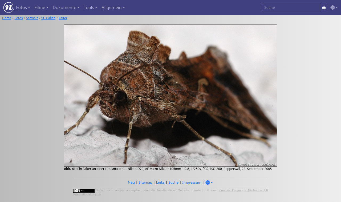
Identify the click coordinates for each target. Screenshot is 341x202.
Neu (131, 182)
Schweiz (32, 18)
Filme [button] (39, 7)
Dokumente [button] (64, 7)
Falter (63, 18)
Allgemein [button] (111, 7)
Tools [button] (89, 7)
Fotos (19, 18)
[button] (333, 8)
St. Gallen (48, 18)
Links (160, 182)
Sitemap (145, 182)
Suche (173, 182)
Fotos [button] (21, 7)
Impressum (191, 182)
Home (6, 18)
